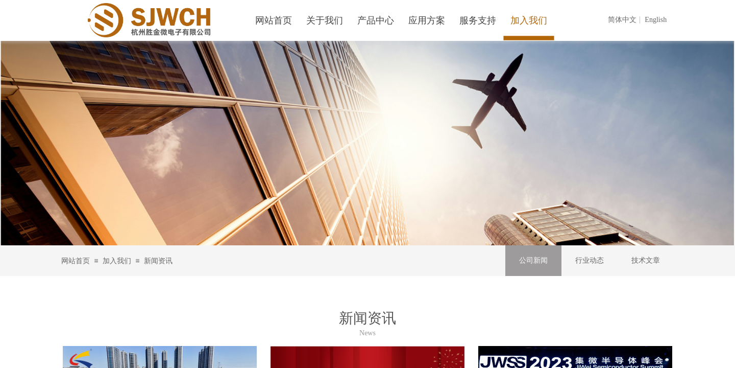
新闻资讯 (158, 261)
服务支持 (477, 20)
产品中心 (375, 20)
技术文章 (645, 260)
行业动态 (589, 260)
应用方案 (426, 20)
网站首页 (75, 261)
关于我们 (324, 20)
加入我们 (117, 261)
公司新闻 (533, 260)
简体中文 (622, 20)
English (656, 20)
